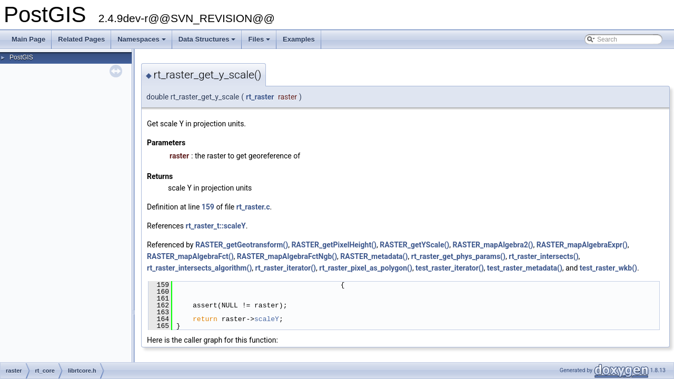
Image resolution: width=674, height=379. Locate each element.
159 (208, 207)
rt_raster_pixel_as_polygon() (365, 268)
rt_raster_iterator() (285, 268)
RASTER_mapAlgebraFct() (190, 256)
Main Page (28, 39)
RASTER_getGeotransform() (241, 245)
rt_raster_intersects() (543, 256)
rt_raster (260, 97)
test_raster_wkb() (608, 268)
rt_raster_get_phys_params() (458, 256)
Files (260, 42)
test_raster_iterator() (449, 268)
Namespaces (142, 42)
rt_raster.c (253, 207)
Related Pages (81, 39)
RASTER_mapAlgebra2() (493, 245)
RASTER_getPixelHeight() (333, 245)
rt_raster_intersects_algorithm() (199, 268)
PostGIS (21, 57)
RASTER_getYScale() (414, 245)
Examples (299, 39)
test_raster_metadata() (524, 268)
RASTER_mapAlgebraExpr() (582, 245)
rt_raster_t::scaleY (215, 226)
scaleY (266, 319)
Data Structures (208, 42)
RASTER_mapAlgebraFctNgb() (287, 256)
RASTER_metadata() (374, 256)
